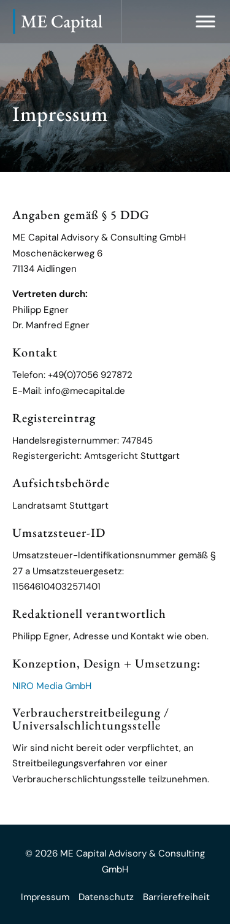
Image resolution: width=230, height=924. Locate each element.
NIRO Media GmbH (51, 686)
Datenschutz (106, 897)
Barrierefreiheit (176, 897)
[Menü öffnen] (205, 21)
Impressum (45, 897)
